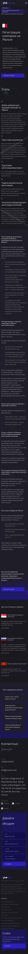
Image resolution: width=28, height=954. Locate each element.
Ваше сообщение (9, 856)
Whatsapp (17, 803)
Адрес (2, 776)
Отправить (8, 864)
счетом (7, 289)
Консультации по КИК (6, 909)
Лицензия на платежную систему (9, 912)
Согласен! (7, 946)
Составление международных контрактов (11, 918)
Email (2, 767)
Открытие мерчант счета (7, 901)
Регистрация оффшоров (7, 920)
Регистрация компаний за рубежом (10, 11)
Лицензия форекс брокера (7, 928)
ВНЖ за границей (5, 907)
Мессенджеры (4, 800)
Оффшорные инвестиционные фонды (10, 923)
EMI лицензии (4, 915)
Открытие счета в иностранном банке (10, 926)
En (13, 3)
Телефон (3, 759)
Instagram (6, 803)
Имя (6, 834)
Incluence (5, 8)
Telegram (6, 808)
